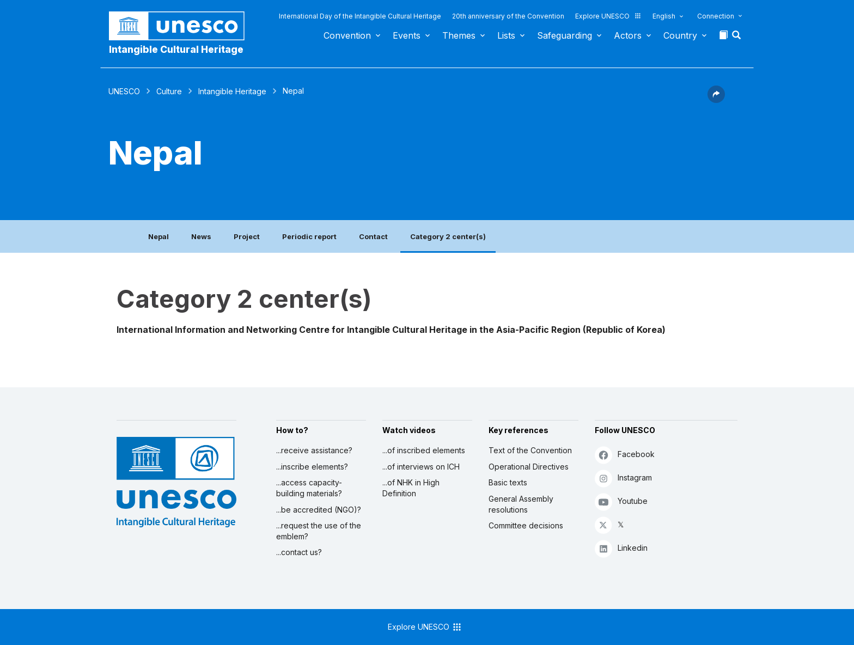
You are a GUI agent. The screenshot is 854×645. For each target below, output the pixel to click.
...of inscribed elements (423, 450)
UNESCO (124, 91)
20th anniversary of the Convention (508, 16)
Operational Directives (529, 466)
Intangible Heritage (232, 91)
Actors (628, 35)
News (201, 236)
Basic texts (508, 482)
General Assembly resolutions (521, 504)
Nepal (158, 236)
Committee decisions (526, 525)
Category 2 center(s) (448, 236)
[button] (737, 38)
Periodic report (309, 236)
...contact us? (299, 552)
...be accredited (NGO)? (318, 509)
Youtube (621, 501)
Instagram (623, 478)
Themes (458, 35)
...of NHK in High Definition (411, 488)
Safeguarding (564, 35)
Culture (169, 91)
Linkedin (621, 548)
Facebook (625, 454)
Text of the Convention (530, 450)
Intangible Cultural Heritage (176, 49)
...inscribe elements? (312, 466)
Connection (715, 16)
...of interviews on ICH (421, 466)
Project (247, 236)
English (663, 16)
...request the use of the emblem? (318, 531)
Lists (506, 35)
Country (680, 35)
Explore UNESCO (608, 16)
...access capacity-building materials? (309, 488)
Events (406, 35)
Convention (347, 35)
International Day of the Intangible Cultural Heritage (360, 16)
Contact (373, 236)
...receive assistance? (314, 450)
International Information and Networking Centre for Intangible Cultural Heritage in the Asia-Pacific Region (349, 329)
